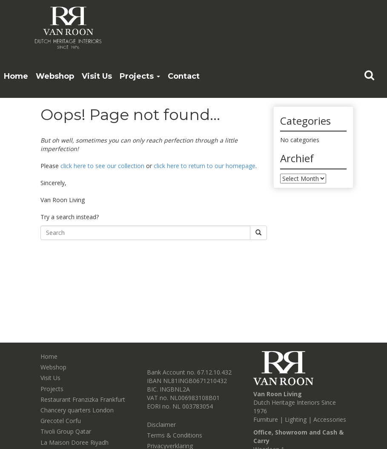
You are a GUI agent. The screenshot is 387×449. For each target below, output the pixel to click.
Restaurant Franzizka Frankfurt (82, 399)
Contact (184, 76)
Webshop (55, 76)
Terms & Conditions (174, 435)
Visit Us (97, 76)
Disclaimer (161, 424)
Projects (140, 76)
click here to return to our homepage (204, 166)
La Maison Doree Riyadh (74, 442)
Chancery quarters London (77, 410)
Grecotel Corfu (60, 421)
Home (16, 76)
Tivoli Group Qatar (65, 431)
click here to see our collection (102, 166)
